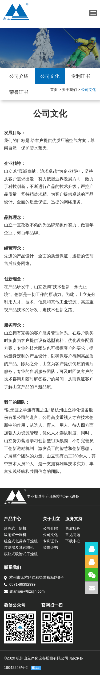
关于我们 (69, 89)
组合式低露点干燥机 (21, 541)
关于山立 (51, 518)
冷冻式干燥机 (15, 528)
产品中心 (12, 518)
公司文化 (49, 76)
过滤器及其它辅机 (19, 547)
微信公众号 (14, 605)
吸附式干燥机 (15, 535)
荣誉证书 (19, 92)
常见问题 (72, 535)
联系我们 (12, 567)
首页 (54, 89)
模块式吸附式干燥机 (21, 554)
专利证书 (80, 76)
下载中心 (72, 541)
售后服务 (72, 528)
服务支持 (73, 518)
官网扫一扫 (52, 605)
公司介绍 (19, 76)
